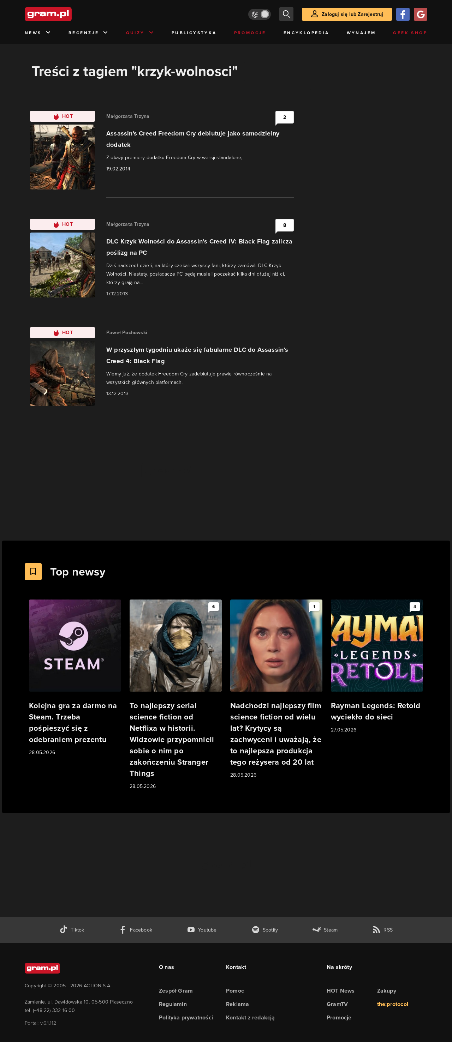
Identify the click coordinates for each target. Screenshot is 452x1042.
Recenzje (89, 33)
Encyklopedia (306, 33)
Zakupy (386, 991)
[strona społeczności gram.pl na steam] (325, 930)
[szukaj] (286, 14)
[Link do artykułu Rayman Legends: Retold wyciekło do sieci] (377, 667)
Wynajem (361, 33)
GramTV (337, 1004)
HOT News (341, 991)
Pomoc (235, 991)
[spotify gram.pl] (264, 930)
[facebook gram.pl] (135, 930)
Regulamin (173, 1004)
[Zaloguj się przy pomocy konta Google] (420, 14)
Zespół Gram (176, 991)
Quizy (140, 33)
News (38, 33)
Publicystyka (194, 33)
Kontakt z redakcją (250, 1017)
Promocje (250, 33)
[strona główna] (66, 14)
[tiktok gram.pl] (71, 930)
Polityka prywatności (186, 1017)
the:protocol (392, 1004)
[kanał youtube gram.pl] (202, 930)
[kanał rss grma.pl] (382, 930)
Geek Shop (410, 33)
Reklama (237, 1004)
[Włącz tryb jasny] (259, 14)
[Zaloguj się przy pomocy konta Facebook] (403, 14)
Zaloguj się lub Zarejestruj (352, 14)
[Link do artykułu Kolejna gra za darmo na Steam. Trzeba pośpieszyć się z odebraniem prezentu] (75, 678)
